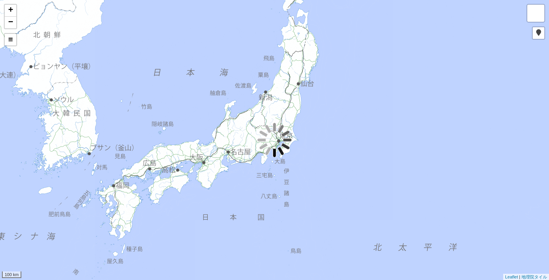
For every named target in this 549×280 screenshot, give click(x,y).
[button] (538, 33)
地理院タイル (534, 277)
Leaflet (511, 277)
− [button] (10, 22)
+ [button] (10, 10)
